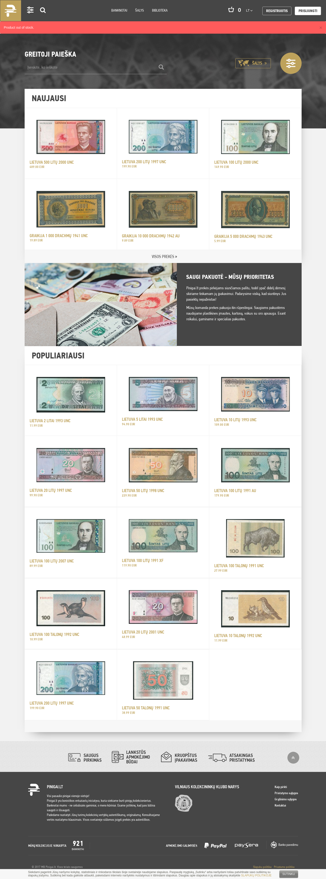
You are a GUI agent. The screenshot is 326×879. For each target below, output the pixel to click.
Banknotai (119, 10)
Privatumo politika (284, 867)
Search (43, 17)
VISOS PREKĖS (163, 256)
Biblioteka (160, 10)
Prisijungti (308, 11)
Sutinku (288, 874)
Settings (30, 17)
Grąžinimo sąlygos (286, 799)
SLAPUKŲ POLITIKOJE (256, 875)
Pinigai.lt (10, 10)
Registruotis (277, 11)
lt (249, 10)
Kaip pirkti (281, 787)
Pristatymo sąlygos (286, 793)
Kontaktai (280, 805)
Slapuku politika (262, 867)
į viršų (293, 758)
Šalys (139, 10)
